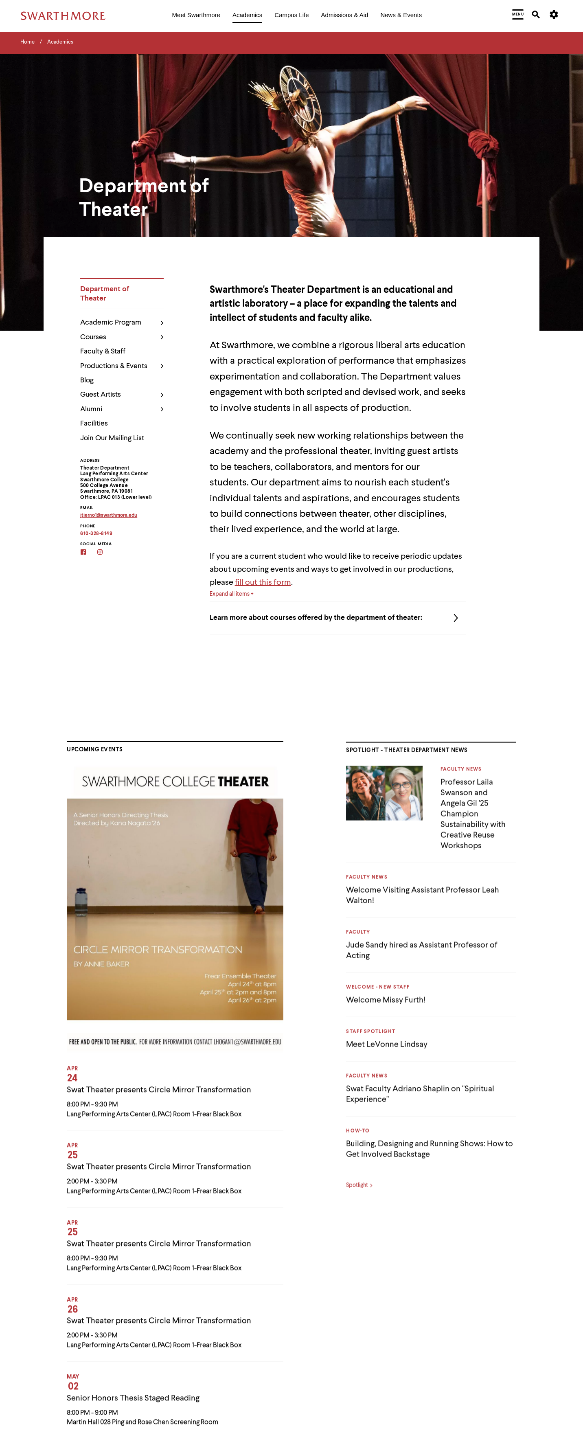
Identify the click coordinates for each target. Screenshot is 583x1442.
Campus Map (316, 1342)
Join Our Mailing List (112, 438)
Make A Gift (454, 1283)
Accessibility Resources (46, 1367)
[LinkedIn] (55, 1315)
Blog (87, 380)
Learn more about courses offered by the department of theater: (338, 618)
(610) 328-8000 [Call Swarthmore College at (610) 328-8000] (44, 1293)
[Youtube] (72, 1315)
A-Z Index (312, 1264)
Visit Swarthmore (460, 1361)
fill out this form (263, 583)
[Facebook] (88, 553)
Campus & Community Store (335, 1322)
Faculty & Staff (102, 352)
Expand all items (230, 594)
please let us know (81, 1342)
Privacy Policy (36, 1358)
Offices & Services (462, 1303)
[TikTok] (88, 1315)
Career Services (320, 1361)
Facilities (94, 424)
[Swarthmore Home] (63, 1244)
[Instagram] (105, 553)
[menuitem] (196, 15)
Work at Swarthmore (465, 1381)
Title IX (448, 1342)
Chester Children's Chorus (332, 1381)
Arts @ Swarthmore (324, 1283)
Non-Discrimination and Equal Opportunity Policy (71, 1378)
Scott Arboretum (460, 1322)
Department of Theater (104, 293)
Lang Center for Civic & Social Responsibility (493, 1264)
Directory (312, 1400)
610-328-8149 (96, 533)
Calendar (311, 1303)
